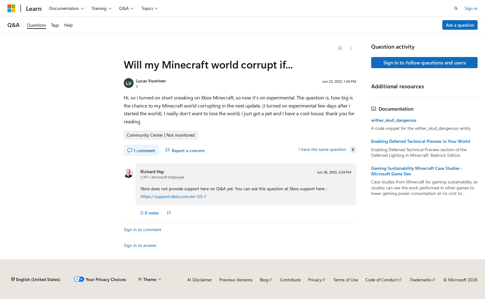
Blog (264, 280)
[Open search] (456, 8)
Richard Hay (152, 171)
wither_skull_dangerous (393, 120)
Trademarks (420, 280)
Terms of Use (345, 280)
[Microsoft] (11, 8)
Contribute (290, 280)
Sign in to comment (142, 229)
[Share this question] (351, 48)
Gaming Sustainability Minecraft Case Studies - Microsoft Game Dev (417, 171)
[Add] (340, 48)
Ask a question (460, 25)
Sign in (471, 8)
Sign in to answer (140, 245)
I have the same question (322, 149)
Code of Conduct (381, 280)
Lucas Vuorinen (151, 81)
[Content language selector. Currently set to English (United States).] (35, 279)
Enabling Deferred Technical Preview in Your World (420, 141)
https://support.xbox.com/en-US (171, 196)
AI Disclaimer (199, 280)
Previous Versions (235, 280)
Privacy (315, 280)
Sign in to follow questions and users (424, 62)
